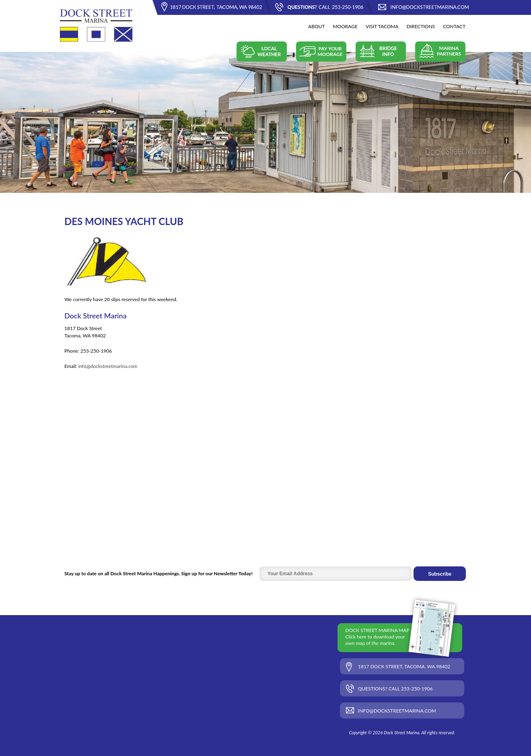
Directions (421, 26)
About (316, 26)
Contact (454, 26)
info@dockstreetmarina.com (107, 366)
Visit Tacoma (382, 26)
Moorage (345, 26)
